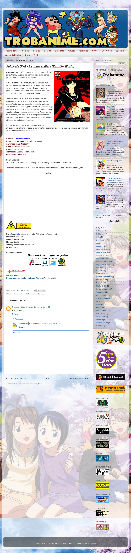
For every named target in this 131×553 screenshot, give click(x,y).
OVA (27, 294)
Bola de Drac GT (113, 196)
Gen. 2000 (59, 51)
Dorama (99, 326)
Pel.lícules (100, 231)
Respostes (19, 319)
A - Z (36, 55)
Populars (99, 246)
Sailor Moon (100, 314)
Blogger (93, 543)
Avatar (98, 307)
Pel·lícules (83, 51)
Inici (48, 378)
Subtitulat (99, 234)
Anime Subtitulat (13, 55)
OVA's (95, 51)
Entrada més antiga (79, 378)
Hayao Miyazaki (102, 289)
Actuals (71, 51)
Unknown (16, 307)
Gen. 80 (36, 51)
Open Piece (100, 317)
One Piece (111, 89)
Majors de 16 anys (103, 265)
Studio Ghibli (101, 286)
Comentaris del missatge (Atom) (30, 384)
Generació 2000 (102, 255)
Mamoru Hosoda (102, 310)
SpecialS (120, 51)
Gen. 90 (47, 51)
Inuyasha (110, 107)
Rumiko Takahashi (37, 294)
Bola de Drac (101, 252)
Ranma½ (99, 304)
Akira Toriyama (102, 249)
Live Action (107, 51)
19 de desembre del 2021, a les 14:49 (45, 324)
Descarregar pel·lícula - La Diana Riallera (24, 278)
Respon (15, 314)
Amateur (99, 320)
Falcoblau (23, 324)
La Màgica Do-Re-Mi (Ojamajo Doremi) (115, 142)
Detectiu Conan (102, 262)
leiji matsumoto (102, 298)
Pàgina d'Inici (12, 51)
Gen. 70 (25, 51)
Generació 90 (101, 240)
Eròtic (27, 55)
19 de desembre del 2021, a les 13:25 (35, 307)
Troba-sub (100, 292)
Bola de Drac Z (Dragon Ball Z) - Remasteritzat (116, 179)
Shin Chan (111, 124)
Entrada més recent (16, 378)
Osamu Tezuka (102, 323)
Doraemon (100, 258)
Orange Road (101, 295)
